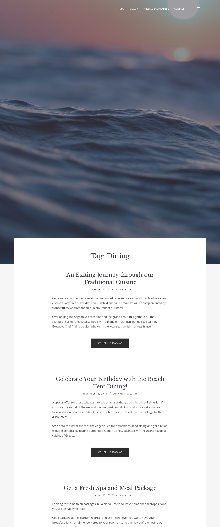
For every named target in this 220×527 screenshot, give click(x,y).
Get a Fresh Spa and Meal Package (110, 488)
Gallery (133, 8)
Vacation (125, 289)
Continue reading (113, 344)
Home (121, 8)
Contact (179, 8)
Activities (119, 393)
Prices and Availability (156, 8)
